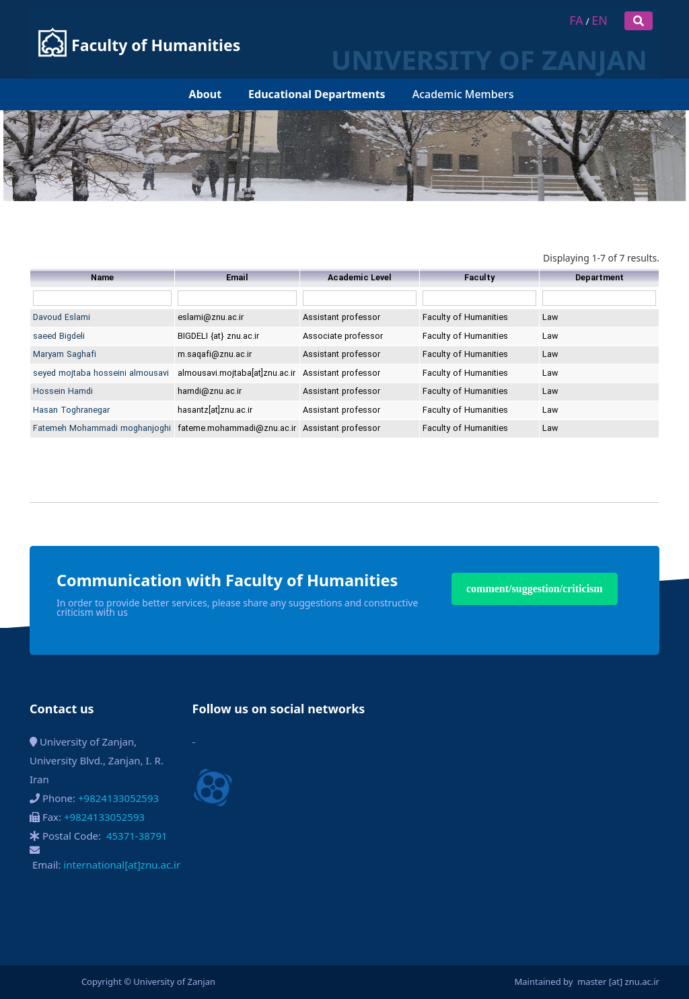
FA (576, 20)
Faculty (479, 278)
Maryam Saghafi (64, 354)
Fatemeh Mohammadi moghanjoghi (102, 428)
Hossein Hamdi (63, 391)
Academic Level (360, 278)
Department (599, 278)
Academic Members (463, 62)
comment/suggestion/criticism (534, 588)
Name (102, 278)
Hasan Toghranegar (71, 410)
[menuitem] (169, 63)
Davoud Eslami (61, 317)
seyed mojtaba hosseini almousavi (101, 373)
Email (237, 278)
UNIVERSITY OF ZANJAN (392, 27)
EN (599, 20)
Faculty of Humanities (155, 29)
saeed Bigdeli (59, 336)
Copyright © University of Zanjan (148, 981)
